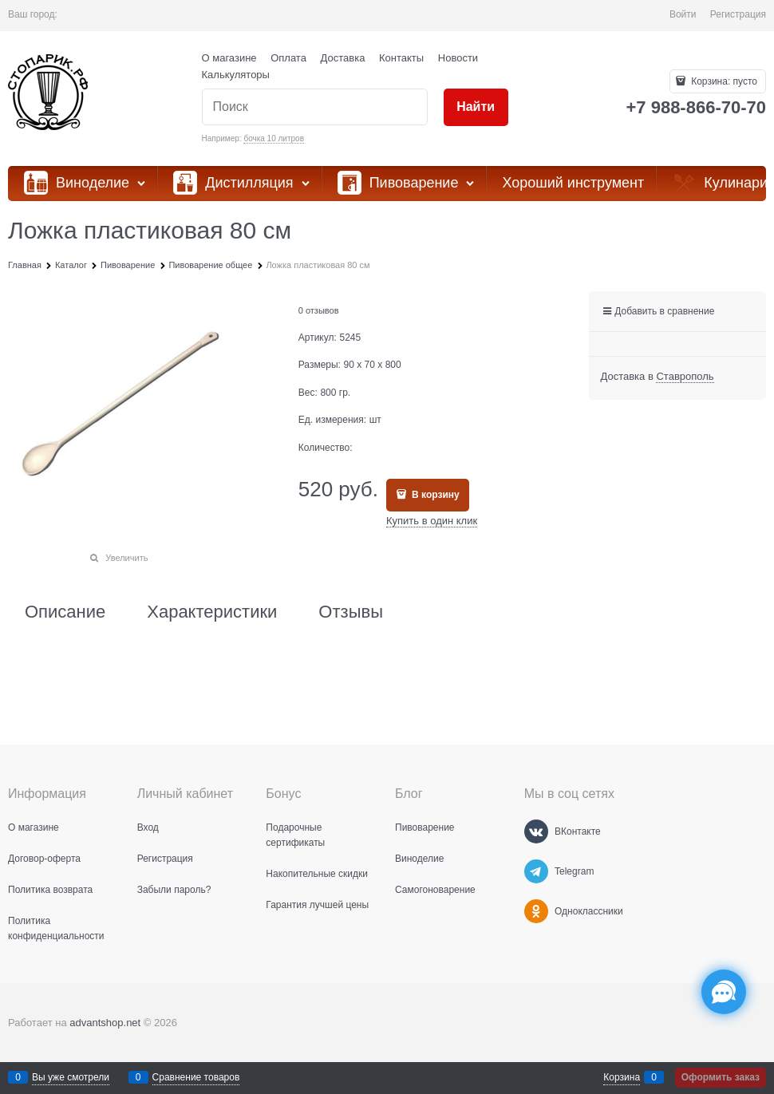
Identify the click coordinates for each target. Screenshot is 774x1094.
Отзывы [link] (350, 612)
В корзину (434, 494)
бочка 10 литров (273, 138)
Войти (683, 14)
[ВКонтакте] (536, 831)
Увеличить (126, 558)
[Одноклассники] (536, 911)
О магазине (229, 58)
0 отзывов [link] (318, 310)
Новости (458, 58)
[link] (684, 376)
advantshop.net (104, 1023)
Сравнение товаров (196, 1077)
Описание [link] (65, 612)
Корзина (621, 1077)
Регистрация (738, 14)
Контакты (401, 58)
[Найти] (476, 107)
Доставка (343, 58)
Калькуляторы (236, 75)
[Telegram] (536, 871)
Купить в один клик (431, 521)
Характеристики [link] (212, 612)
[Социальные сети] (723, 992)
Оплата (288, 58)
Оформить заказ (720, 1077)
